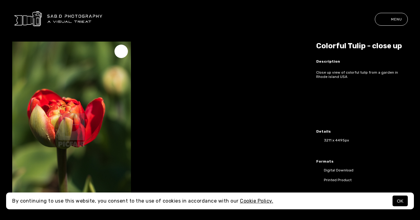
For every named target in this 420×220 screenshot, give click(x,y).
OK (400, 201)
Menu (391, 19)
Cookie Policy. (256, 201)
